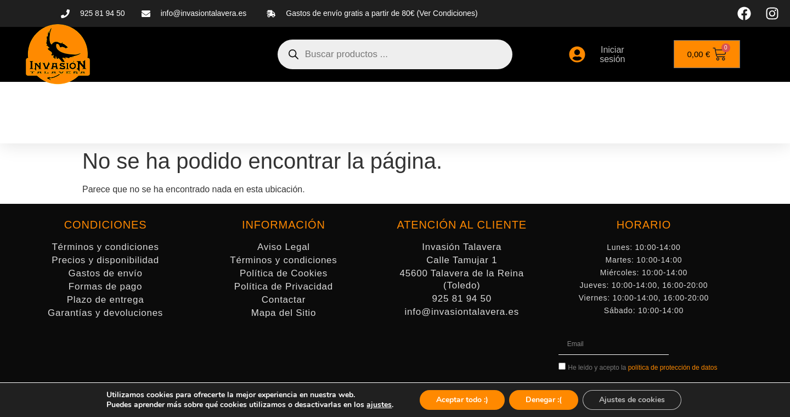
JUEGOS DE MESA (493, 100)
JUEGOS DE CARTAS (601, 100)
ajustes (379, 405)
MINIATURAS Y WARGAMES (158, 100)
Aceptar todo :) (462, 399)
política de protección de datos (673, 367)
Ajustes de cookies (632, 399)
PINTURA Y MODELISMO (292, 100)
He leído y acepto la (642, 367)
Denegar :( (544, 399)
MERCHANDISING (701, 99)
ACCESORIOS (398, 100)
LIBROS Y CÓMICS (421, 125)
